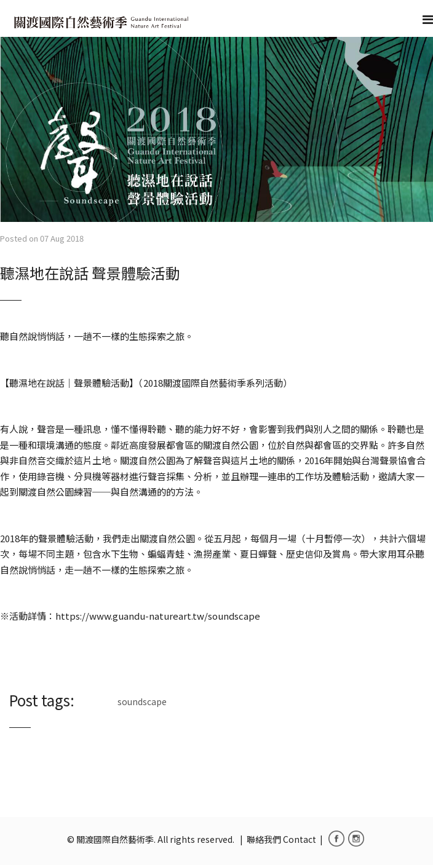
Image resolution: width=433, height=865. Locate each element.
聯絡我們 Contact (281, 839)
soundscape (142, 701)
